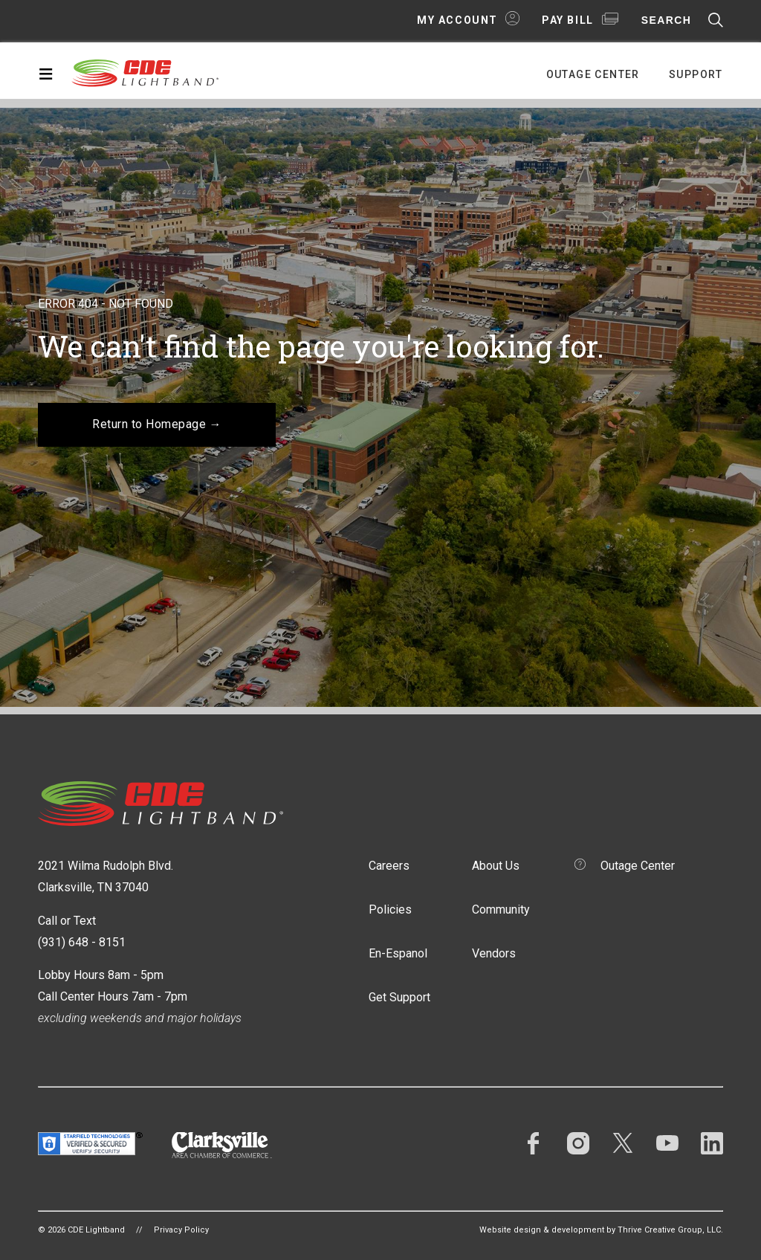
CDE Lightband (145, 72)
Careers (389, 866)
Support (696, 74)
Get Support (399, 997)
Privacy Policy (181, 1230)
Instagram (578, 1143)
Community (501, 909)
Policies (390, 909)
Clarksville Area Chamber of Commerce (222, 1145)
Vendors (494, 953)
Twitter (623, 1143)
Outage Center (593, 74)
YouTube (667, 1143)
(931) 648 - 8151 (82, 942)
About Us (495, 866)
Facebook (533, 1143)
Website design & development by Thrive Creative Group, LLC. (601, 1230)
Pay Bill (568, 20)
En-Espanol (398, 953)
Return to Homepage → (156, 424)
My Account (457, 20)
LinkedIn (712, 1143)
